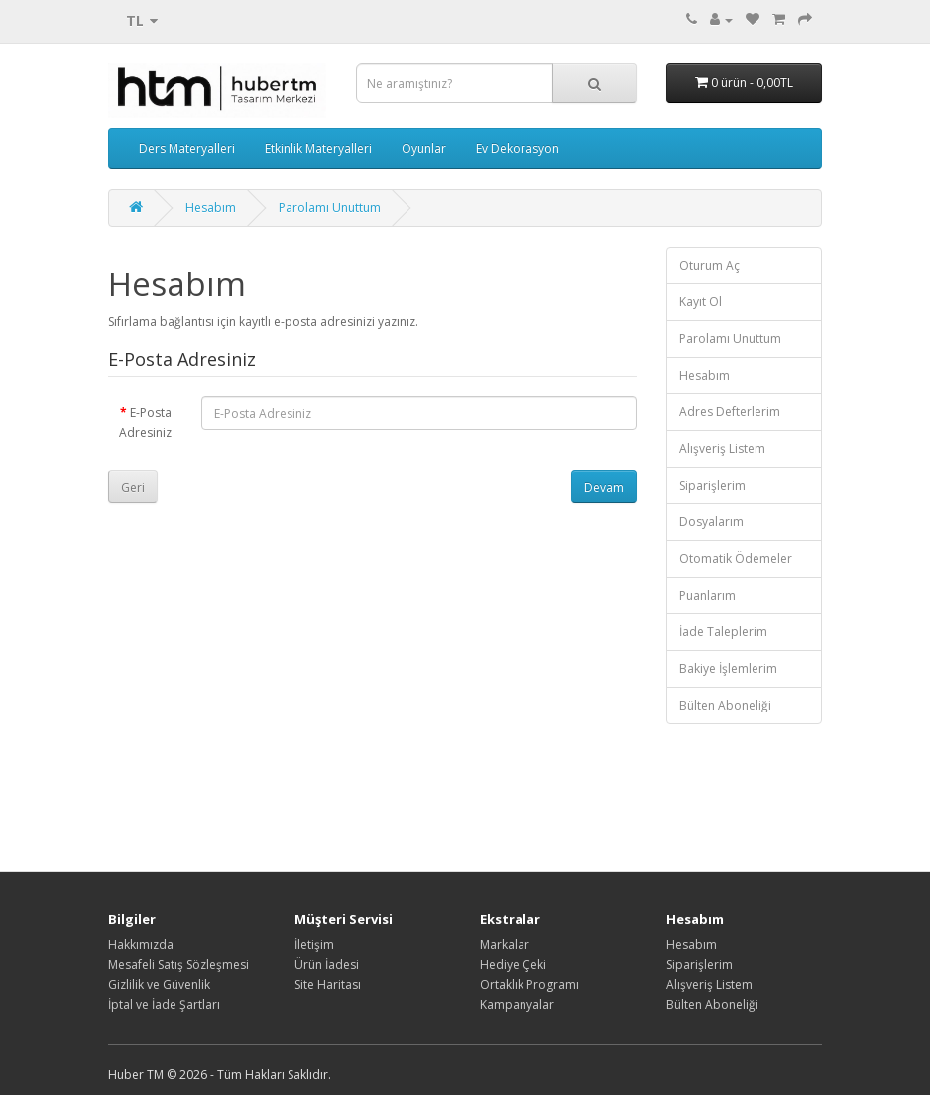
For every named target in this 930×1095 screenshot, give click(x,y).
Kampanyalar (517, 1004)
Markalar (504, 944)
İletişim (314, 944)
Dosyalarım (711, 521)
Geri (133, 487)
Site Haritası (327, 984)
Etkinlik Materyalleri (318, 148)
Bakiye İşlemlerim (728, 668)
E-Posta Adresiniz (145, 422)
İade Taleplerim (723, 631)
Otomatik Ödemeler (735, 558)
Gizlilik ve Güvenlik (159, 984)
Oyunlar (424, 148)
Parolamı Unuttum (330, 207)
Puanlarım (707, 595)
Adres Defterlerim (729, 411)
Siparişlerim (712, 485)
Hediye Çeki (513, 964)
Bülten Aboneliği (725, 705)
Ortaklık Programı (529, 984)
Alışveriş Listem (722, 448)
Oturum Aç (709, 265)
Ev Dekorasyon (517, 148)
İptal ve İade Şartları (164, 1004)
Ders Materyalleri (187, 148)
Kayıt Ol (700, 301)
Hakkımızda (141, 944)
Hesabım (210, 207)
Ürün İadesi (326, 964)
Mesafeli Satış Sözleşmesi (178, 964)
